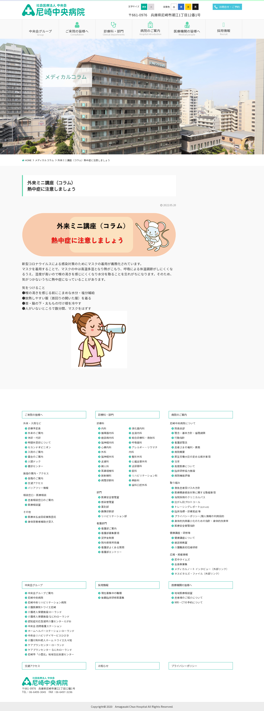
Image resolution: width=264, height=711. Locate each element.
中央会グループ (40, 32)
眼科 (134, 471)
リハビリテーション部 (114, 516)
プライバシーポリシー (184, 666)
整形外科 (137, 456)
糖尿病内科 (107, 437)
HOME (28, 160)
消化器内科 (138, 428)
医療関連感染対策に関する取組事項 (195, 492)
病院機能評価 (182, 475)
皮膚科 (105, 461)
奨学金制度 (107, 538)
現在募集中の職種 (111, 593)
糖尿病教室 (181, 542)
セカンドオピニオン (39, 447)
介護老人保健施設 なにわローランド (48, 616)
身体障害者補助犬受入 (41, 521)
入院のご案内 (35, 452)
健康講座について (185, 538)
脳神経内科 (107, 442)
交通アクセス (35, 483)
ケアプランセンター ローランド (46, 645)
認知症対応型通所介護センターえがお (50, 621)
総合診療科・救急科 (143, 437)
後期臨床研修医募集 (112, 597)
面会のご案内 (35, 456)
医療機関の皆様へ (187, 32)
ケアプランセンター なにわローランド (50, 650)
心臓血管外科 (139, 461)
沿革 (177, 461)
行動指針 (180, 437)
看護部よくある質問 (112, 547)
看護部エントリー (111, 552)
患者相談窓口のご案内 (41, 500)
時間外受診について (39, 442)
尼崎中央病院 (35, 597)
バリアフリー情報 (38, 488)
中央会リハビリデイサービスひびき (48, 635)
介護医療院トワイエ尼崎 (42, 607)
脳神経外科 (107, 456)
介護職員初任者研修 (186, 547)
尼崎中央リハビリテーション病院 (47, 602)
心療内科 (106, 447)
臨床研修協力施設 (185, 471)
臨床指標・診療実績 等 (188, 511)
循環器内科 (107, 433)
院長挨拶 (180, 428)
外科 (103, 452)
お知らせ (103, 666)
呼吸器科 (137, 442)
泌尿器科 (137, 466)
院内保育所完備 (110, 542)
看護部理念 (181, 442)
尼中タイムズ (182, 559)
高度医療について (185, 466)
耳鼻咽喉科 (107, 471)
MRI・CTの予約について (189, 602)
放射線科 (106, 475)
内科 (103, 428)
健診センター (35, 466)
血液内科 (137, 433)
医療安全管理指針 (185, 525)
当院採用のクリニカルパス (190, 497)
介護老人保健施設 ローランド (45, 612)
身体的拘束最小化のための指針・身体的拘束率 (201, 521)
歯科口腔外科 (139, 485)
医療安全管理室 (110, 497)
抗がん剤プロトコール (187, 502)
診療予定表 (34, 428)
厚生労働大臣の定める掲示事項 (192, 456)
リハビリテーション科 (144, 475)
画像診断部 (107, 511)
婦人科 (105, 466)
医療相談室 (34, 504)
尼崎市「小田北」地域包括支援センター (51, 654)
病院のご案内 (150, 31)
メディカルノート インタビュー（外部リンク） (202, 569)
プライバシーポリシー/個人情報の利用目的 (199, 516)
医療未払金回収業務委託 (42, 517)
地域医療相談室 (183, 593)
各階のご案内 (35, 478)
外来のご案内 (35, 433)
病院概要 (180, 452)
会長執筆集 (181, 564)
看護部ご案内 (109, 528)
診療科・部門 (114, 32)
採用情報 (224, 31)
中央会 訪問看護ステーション (45, 626)
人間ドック (34, 461)
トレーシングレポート (192, 507)
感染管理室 (107, 502)
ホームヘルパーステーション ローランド (51, 631)
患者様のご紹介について (189, 597)
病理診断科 (107, 480)
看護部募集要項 (110, 533)
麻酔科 (136, 480)
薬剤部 (105, 507)
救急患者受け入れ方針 (187, 488)
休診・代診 (34, 437)
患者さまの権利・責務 (187, 447)
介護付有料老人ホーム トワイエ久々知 (50, 640)
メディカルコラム (44, 160)
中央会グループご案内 (40, 593)
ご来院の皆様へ (77, 32)
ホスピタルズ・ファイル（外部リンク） (198, 573)
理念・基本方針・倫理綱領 (190, 433)
